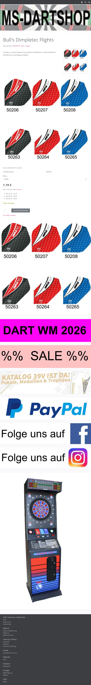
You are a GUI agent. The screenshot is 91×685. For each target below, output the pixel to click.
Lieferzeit (6, 642)
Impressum (7, 622)
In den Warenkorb (20, 210)
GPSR (5, 682)
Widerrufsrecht (8, 635)
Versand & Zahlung (9, 646)
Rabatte (5, 675)
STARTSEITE (16, 46)
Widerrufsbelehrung (10, 631)
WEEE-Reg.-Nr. (8, 673)
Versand (19, 189)
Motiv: (5, 176)
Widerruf (6, 633)
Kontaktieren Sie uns (10, 653)
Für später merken (9, 215)
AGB (4, 620)
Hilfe (4, 660)
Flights (28, 46)
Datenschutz (7, 624)
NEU (22, 46)
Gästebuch (6, 666)
